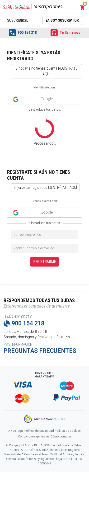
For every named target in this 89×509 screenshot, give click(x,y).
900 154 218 (23, 32)
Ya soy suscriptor (62, 20)
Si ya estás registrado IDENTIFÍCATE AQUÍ (45, 187)
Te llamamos (65, 32)
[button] (82, 7)
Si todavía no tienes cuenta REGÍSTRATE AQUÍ (46, 71)
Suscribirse (17, 20)
